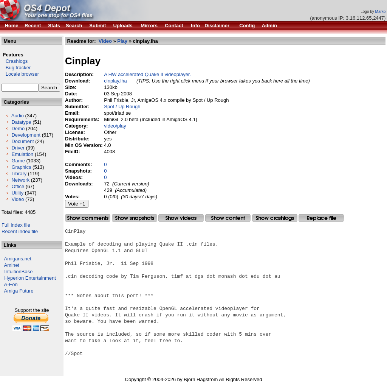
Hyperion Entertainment (30, 278)
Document (22, 141)
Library (18, 173)
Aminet (11, 265)
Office (17, 186)
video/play (115, 126)
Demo (18, 128)
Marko (380, 11)
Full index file (16, 225)
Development (25, 135)
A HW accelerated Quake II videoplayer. (147, 74)
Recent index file (20, 231)
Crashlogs (15, 61)
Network (20, 180)
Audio (17, 115)
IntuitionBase (18, 271)
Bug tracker (16, 67)
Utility (17, 193)
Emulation (22, 154)
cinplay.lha (115, 81)
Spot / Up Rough (122, 106)
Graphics (21, 167)
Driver (18, 148)
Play (122, 41)
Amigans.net (17, 259)
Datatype (21, 122)
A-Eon (11, 284)
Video (17, 199)
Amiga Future (19, 291)
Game (18, 160)
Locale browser (20, 74)
